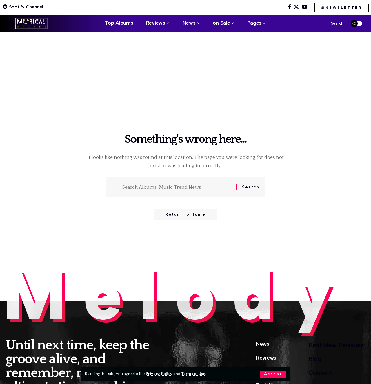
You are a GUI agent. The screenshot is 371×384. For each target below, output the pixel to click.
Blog (314, 359)
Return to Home (185, 214)
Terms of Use (193, 374)
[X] (296, 7)
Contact (320, 372)
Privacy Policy (159, 374)
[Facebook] (289, 7)
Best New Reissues (336, 345)
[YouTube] (304, 7)
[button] (273, 374)
